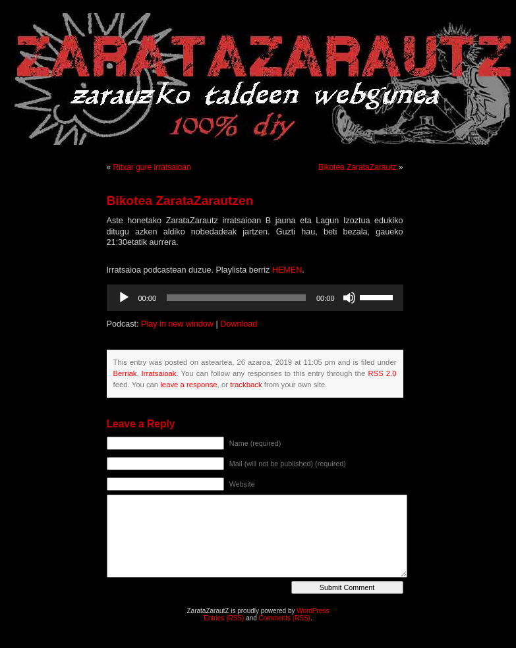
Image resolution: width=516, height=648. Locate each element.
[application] (255, 297)
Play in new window (177, 324)
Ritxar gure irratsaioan (152, 167)
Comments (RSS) (284, 618)
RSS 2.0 (382, 373)
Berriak (125, 373)
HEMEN (287, 270)
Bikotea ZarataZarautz (357, 167)
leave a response (188, 385)
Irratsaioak (159, 373)
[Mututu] (349, 297)
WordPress (313, 610)
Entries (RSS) (224, 618)
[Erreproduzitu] (123, 297)
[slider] (236, 297)
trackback (246, 385)
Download (238, 324)
